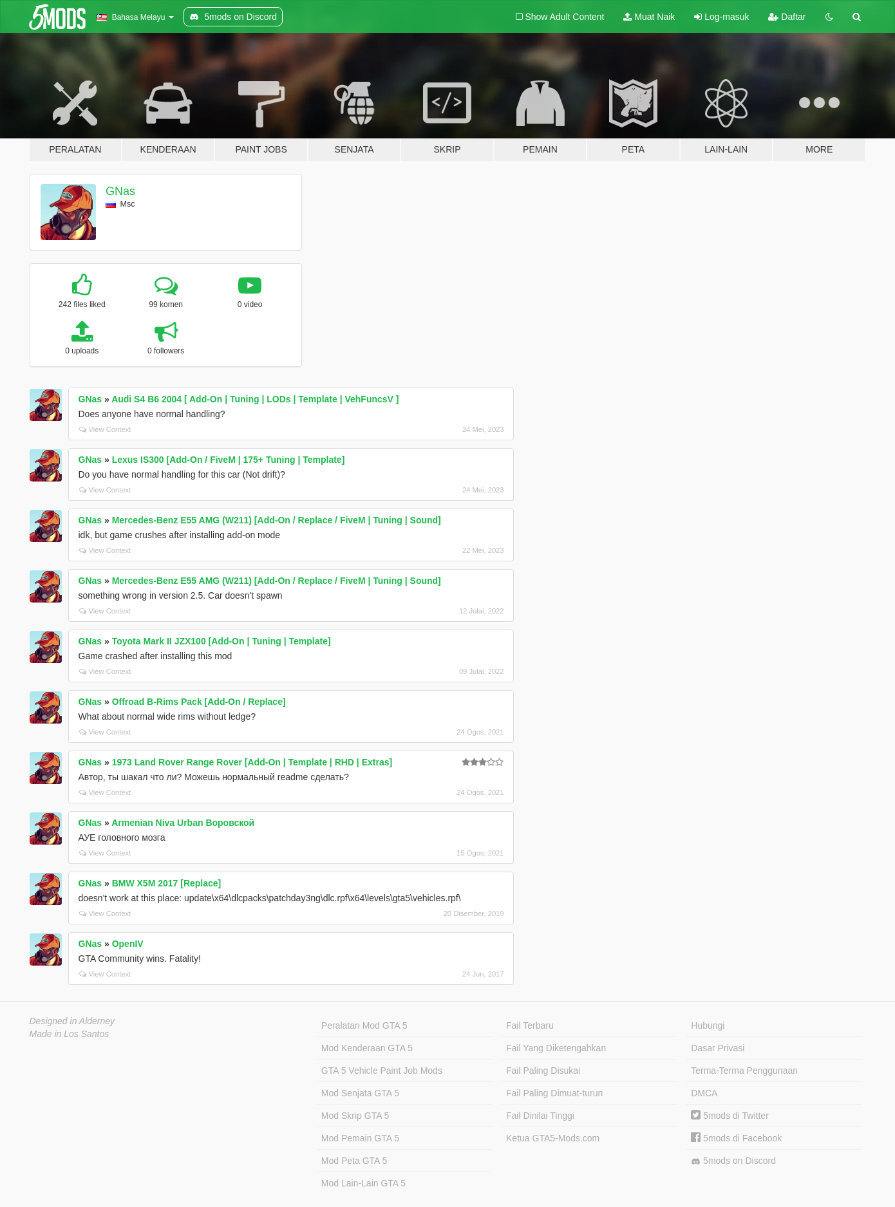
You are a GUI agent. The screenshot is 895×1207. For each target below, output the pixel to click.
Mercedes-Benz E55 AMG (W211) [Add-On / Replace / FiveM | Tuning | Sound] (276, 520)
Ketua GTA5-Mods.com (552, 1138)
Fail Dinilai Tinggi (540, 1115)
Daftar (787, 17)
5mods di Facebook (736, 1138)
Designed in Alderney (72, 1021)
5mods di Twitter (730, 1115)
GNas (120, 191)
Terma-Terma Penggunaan (744, 1070)
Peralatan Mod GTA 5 (364, 1025)
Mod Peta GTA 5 (354, 1161)
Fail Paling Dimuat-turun (554, 1093)
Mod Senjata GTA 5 (360, 1093)
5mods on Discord (733, 1161)
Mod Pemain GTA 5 (360, 1138)
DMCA (704, 1093)
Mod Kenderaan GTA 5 (367, 1048)
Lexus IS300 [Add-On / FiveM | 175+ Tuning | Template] (228, 459)
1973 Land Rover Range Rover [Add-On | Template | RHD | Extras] (252, 762)
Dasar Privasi (717, 1048)
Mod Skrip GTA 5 (355, 1115)
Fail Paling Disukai (543, 1070)
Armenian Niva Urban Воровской (182, 823)
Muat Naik (649, 17)
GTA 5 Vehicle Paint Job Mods (381, 1070)
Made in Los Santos (69, 1034)
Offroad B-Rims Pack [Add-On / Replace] (199, 702)
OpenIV (128, 944)
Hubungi (707, 1025)
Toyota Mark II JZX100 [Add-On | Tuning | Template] (221, 641)
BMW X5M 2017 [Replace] (166, 883)
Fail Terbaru (530, 1025)
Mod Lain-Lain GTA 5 (363, 1183)
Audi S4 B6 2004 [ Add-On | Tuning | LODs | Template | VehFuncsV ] (255, 399)
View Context (105, 429)
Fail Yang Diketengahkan (556, 1048)
